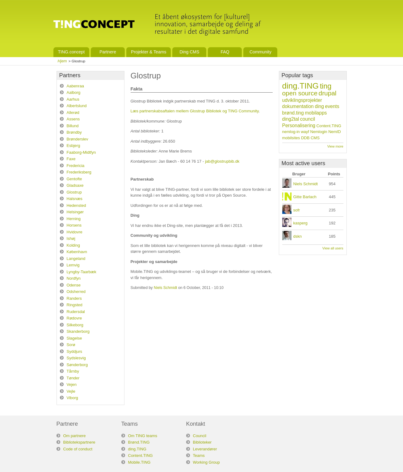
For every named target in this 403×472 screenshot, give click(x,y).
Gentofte (74, 179)
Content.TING (329, 125)
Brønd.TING (139, 442)
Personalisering (298, 125)
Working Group (206, 462)
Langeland (76, 258)
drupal (328, 93)
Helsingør (75, 212)
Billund (73, 125)
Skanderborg (78, 331)
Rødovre (74, 318)
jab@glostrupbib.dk (222, 161)
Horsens (74, 225)
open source (299, 93)
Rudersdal (76, 311)
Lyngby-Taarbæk (81, 271)
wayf (305, 131)
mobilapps (316, 112)
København (77, 251)
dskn (297, 236)
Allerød (73, 112)
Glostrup (74, 192)
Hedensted (76, 205)
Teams (199, 455)
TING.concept (71, 51)
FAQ (224, 51)
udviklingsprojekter (302, 100)
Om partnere (74, 435)
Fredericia (76, 165)
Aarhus (73, 99)
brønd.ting (293, 112)
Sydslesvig (76, 358)
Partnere (107, 51)
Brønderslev (77, 139)
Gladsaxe (75, 185)
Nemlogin (318, 131)
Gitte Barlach (305, 196)
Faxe (71, 159)
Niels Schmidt (165, 288)
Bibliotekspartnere (79, 442)
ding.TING (300, 85)
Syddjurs (74, 351)
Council (199, 435)
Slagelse (74, 338)
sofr (296, 210)
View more (335, 146)
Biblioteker (202, 442)
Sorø (71, 344)
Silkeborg (75, 325)
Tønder (73, 378)
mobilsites (291, 138)
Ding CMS (189, 51)
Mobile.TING (139, 462)
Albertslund (77, 105)
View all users (332, 248)
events (332, 106)
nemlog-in (291, 131)
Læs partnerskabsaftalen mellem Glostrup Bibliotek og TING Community (195, 111)
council (307, 119)
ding (319, 106)
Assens (73, 119)
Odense (74, 285)
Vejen (72, 384)
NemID (334, 131)
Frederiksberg (79, 172)
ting (326, 86)
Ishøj (71, 238)
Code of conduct (78, 449)
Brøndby (74, 132)
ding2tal (290, 119)
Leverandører (205, 449)
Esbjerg (73, 145)
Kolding (73, 245)
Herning (74, 218)
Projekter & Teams (148, 51)
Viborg (72, 397)
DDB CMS (310, 138)
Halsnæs (74, 198)
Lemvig (73, 265)
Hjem (62, 61)
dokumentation (298, 106)
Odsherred (76, 291)
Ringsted (74, 305)
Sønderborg (77, 364)
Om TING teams (142, 435)
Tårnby (73, 371)
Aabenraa (75, 86)
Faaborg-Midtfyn (81, 152)
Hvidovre (74, 232)
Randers (74, 298)
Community (260, 51)
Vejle (71, 391)
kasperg (300, 223)
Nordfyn (74, 278)
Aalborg (74, 92)
